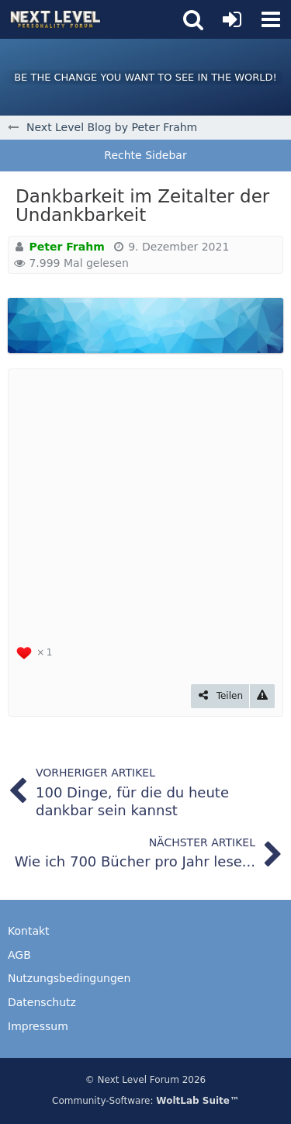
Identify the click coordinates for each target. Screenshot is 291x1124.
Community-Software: (145, 1100)
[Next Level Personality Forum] (55, 19)
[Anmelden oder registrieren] (232, 19)
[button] (270, 19)
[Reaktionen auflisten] (36, 651)
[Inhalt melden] (262, 696)
